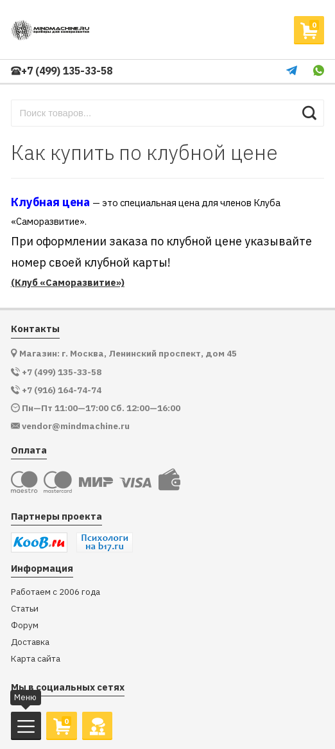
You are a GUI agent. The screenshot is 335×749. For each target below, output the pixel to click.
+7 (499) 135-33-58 (61, 70)
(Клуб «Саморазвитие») (68, 282)
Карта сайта (35, 659)
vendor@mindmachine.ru (76, 426)
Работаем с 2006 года (55, 592)
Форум (25, 625)
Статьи (25, 608)
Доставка (30, 642)
